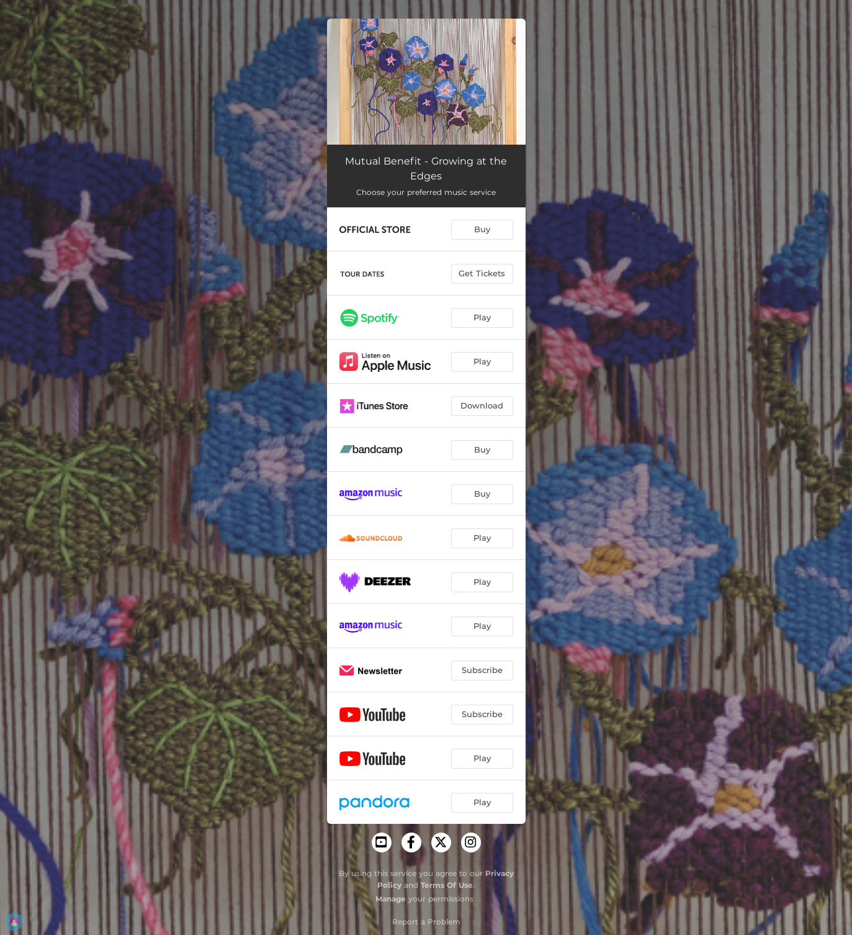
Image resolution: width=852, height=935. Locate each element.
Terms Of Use (447, 885)
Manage (390, 898)
